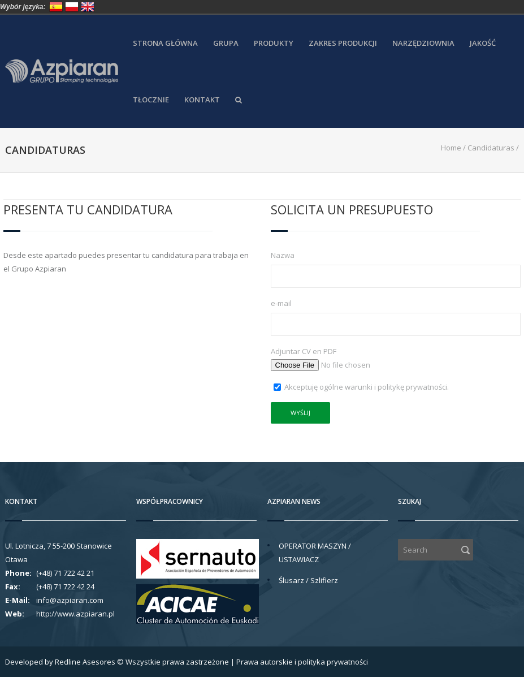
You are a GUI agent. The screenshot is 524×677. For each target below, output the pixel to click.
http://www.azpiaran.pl (75, 614)
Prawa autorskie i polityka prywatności (302, 662)
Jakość (483, 43)
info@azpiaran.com (69, 600)
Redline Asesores (85, 662)
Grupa (226, 43)
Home (451, 148)
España (56, 7)
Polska (72, 7)
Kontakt (202, 100)
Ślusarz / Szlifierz (308, 580)
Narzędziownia (423, 43)
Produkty (273, 43)
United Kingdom (87, 7)
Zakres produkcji (343, 43)
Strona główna (165, 43)
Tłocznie (151, 100)
